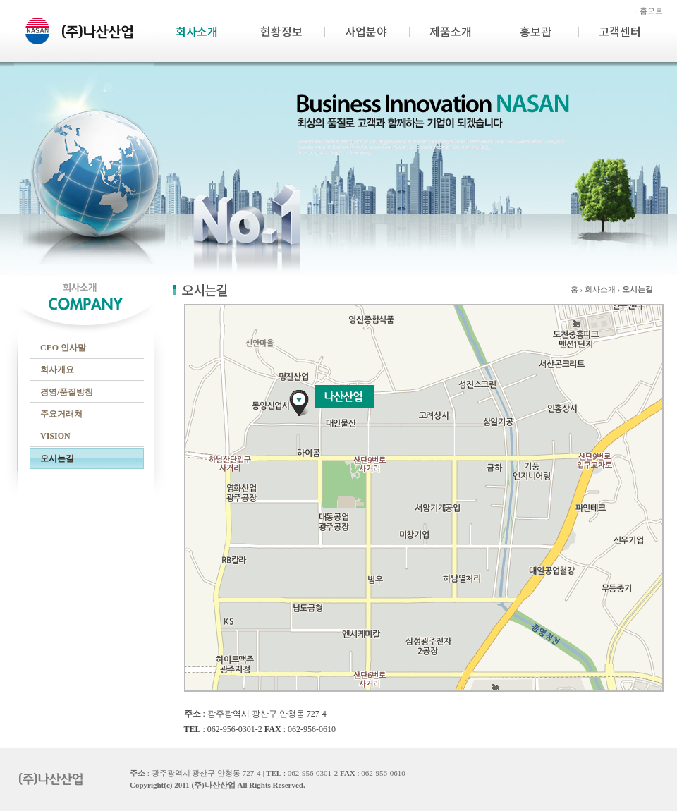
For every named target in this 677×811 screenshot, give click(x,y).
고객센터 (620, 31)
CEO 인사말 (63, 348)
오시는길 (57, 458)
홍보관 (535, 31)
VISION (55, 436)
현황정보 (281, 31)
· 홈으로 (650, 10)
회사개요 (57, 369)
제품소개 (450, 31)
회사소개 (197, 31)
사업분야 (366, 31)
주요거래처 (61, 414)
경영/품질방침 (66, 392)
